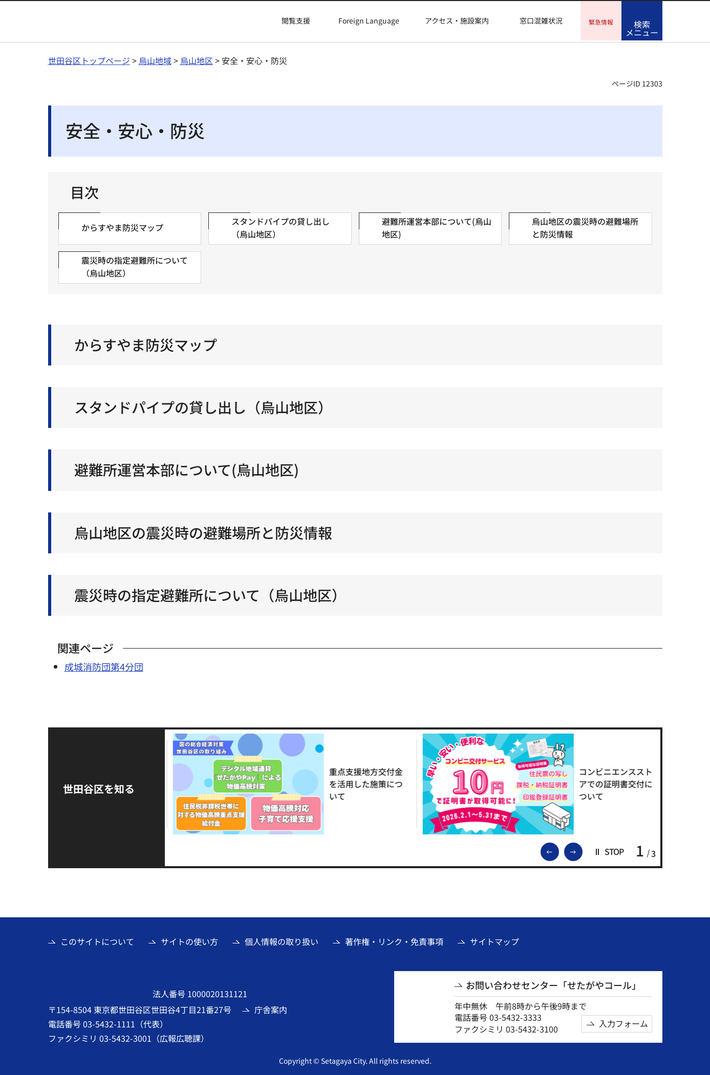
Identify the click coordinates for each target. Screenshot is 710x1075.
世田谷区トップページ (89, 59)
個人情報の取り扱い (281, 940)
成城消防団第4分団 (103, 665)
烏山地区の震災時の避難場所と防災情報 (203, 531)
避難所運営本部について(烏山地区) (186, 469)
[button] (289, 21)
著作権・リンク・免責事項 (394, 940)
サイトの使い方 (189, 940)
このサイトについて (97, 940)
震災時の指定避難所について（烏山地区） (210, 594)
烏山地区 (196, 59)
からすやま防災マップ (145, 344)
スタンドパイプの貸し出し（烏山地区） (203, 406)
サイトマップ (494, 940)
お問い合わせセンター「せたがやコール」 (553, 983)
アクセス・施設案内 (457, 21)
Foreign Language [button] (368, 20)
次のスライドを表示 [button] (582, 849)
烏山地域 (155, 59)
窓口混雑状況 (541, 21)
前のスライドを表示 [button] (558, 849)
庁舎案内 (270, 1008)
